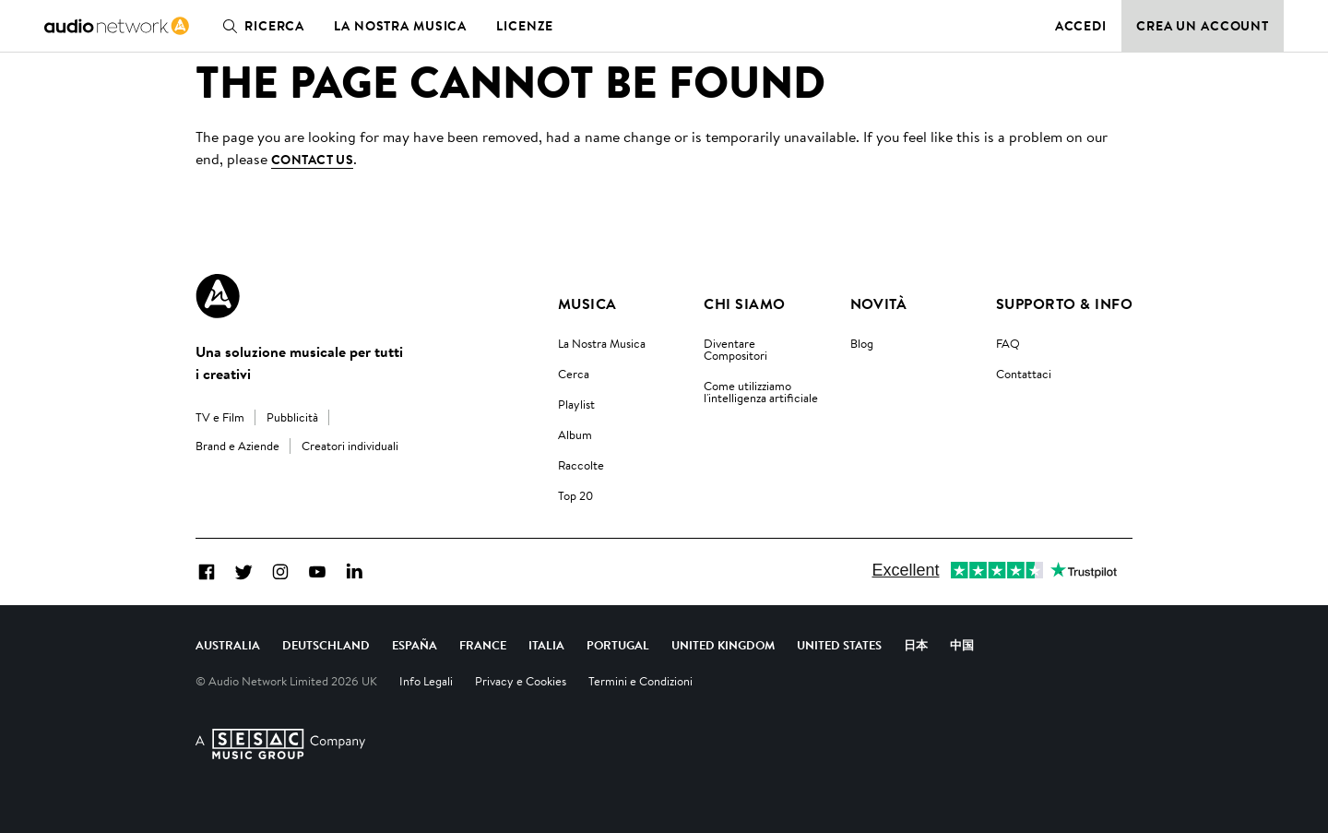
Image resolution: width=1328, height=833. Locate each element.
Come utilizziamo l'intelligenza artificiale (761, 391)
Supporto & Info (1064, 303)
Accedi (1081, 26)
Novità (878, 303)
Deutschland (326, 645)
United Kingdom (723, 645)
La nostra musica (400, 26)
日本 (916, 645)
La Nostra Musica (602, 343)
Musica (587, 303)
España (414, 645)
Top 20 (575, 495)
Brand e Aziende (237, 445)
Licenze (524, 26)
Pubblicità (292, 417)
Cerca (573, 373)
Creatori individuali (350, 445)
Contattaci (1023, 373)
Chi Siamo (744, 303)
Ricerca (259, 26)
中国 (962, 645)
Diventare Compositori (735, 349)
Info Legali (426, 680)
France (482, 645)
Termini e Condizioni (640, 680)
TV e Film (220, 417)
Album (575, 434)
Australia (228, 645)
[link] (116, 26)
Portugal (618, 645)
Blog (861, 343)
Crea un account (1202, 26)
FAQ (1008, 343)
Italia (546, 645)
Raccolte (581, 465)
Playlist (576, 404)
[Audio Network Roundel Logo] (218, 296)
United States (839, 645)
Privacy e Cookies (520, 680)
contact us (312, 159)
